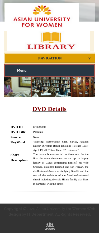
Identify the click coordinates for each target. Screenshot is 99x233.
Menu (21, 70)
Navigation (50, 58)
